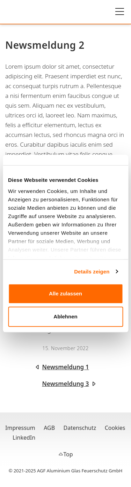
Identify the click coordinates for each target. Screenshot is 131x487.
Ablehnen (65, 316)
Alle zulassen (65, 293)
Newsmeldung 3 (65, 384)
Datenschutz (80, 428)
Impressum (20, 428)
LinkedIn (24, 437)
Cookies (115, 428)
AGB (49, 428)
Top (68, 454)
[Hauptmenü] (120, 11)
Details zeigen (91, 272)
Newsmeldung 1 (65, 367)
